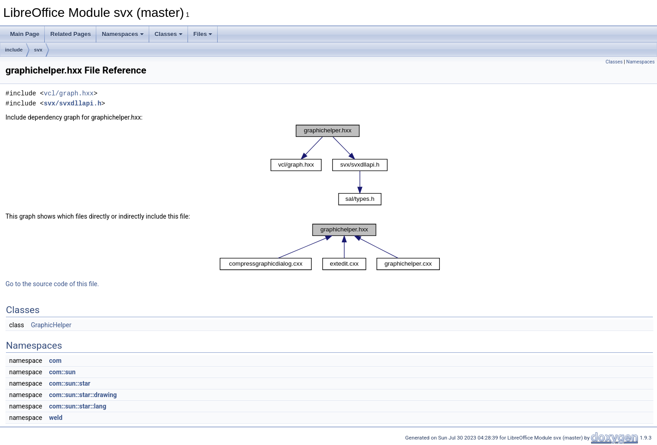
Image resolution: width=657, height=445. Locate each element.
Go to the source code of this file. (52, 284)
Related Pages (70, 34)
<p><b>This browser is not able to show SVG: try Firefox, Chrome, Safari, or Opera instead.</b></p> (329, 165)
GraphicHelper (51, 325)
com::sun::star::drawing (83, 394)
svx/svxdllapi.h (72, 103)
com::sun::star (69, 383)
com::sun (62, 372)
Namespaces (123, 34)
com (55, 360)
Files (203, 34)
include (14, 49)
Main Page (24, 34)
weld (55, 417)
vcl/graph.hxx (69, 93)
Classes (168, 34)
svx (38, 49)
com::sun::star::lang (77, 406)
